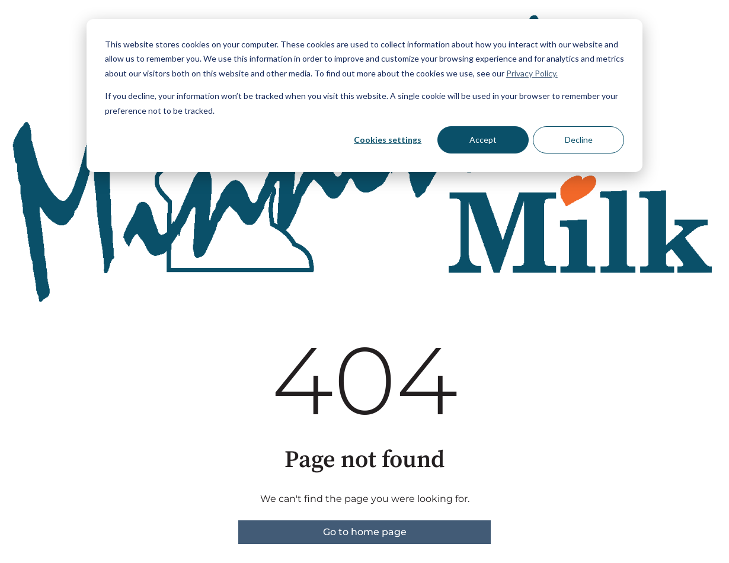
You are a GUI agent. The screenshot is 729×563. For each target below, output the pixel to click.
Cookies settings (387, 140)
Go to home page (365, 532)
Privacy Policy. (532, 73)
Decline (579, 140)
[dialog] (364, 95)
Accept (483, 140)
